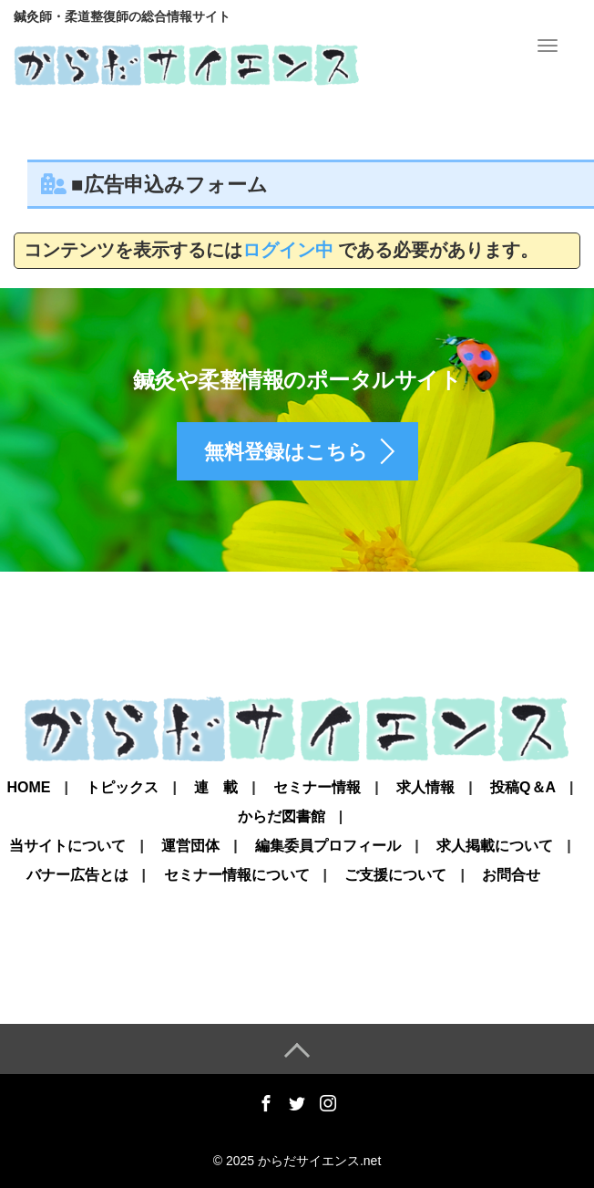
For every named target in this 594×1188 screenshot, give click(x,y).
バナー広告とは (77, 875)
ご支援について (395, 875)
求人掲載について (494, 846)
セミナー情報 (317, 787)
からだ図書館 (281, 817)
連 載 (216, 787)
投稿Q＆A (523, 787)
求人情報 (425, 787)
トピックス (122, 787)
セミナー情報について (237, 875)
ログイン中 (287, 250)
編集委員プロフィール (328, 846)
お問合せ (511, 875)
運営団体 (190, 846)
